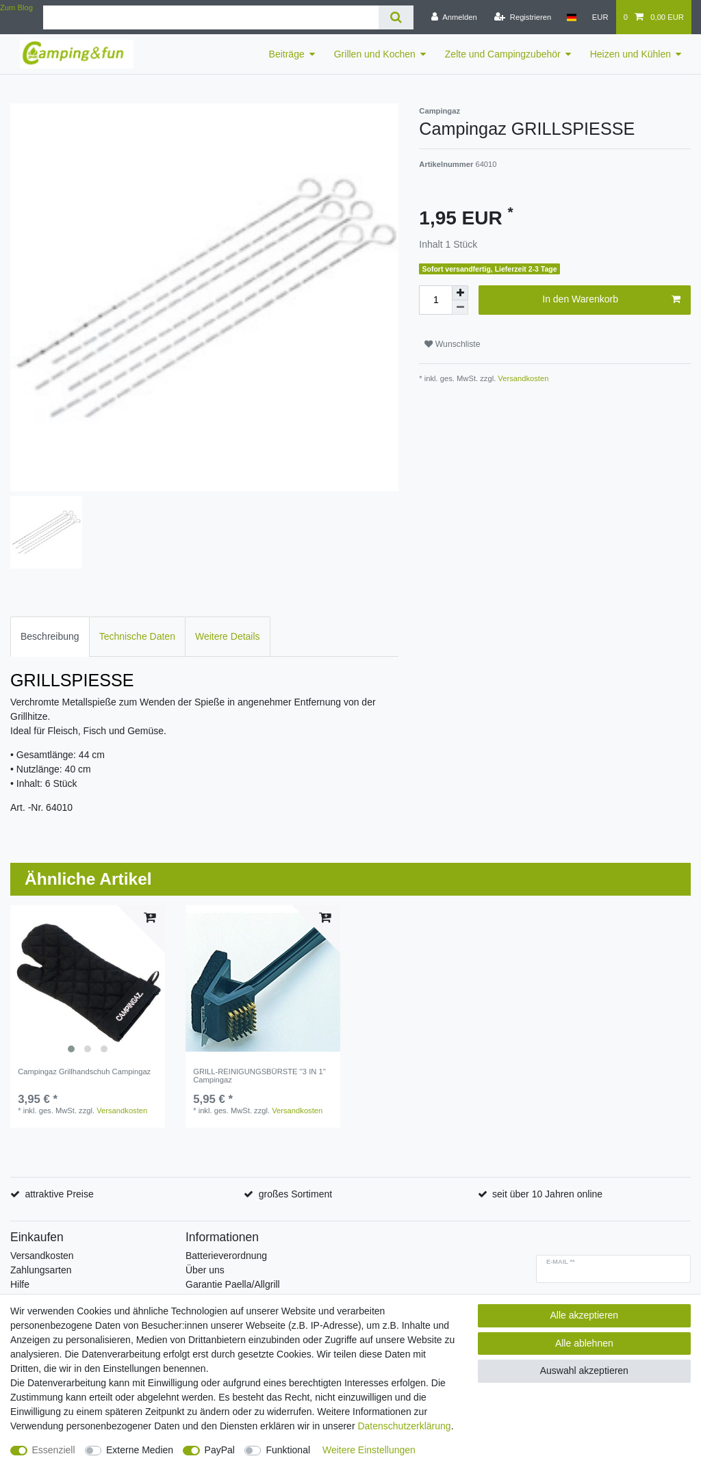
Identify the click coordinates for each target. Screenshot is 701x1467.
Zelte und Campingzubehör (503, 54)
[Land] (571, 17)
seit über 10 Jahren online (547, 1194)
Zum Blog (16, 7)
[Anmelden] (454, 17)
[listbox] (87, 982)
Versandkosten (522, 378)
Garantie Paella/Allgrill (233, 1284)
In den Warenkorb (611, 300)
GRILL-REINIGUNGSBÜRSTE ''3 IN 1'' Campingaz (259, 1075)
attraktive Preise (59, 1194)
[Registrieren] (523, 17)
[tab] (50, 636)
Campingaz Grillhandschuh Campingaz (84, 1071)
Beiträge (287, 54)
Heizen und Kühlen (630, 54)
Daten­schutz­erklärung (403, 1425)
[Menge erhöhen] (460, 292)
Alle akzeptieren (584, 1315)
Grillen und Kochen (375, 54)
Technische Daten (137, 636)
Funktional (288, 1449)
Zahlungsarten (41, 1269)
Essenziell (53, 1449)
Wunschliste (452, 344)
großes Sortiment (295, 1194)
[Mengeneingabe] (435, 300)
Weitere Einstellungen (369, 1449)
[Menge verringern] (460, 307)
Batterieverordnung (226, 1255)
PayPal (220, 1449)
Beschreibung (50, 636)
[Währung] (600, 17)
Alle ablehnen (584, 1343)
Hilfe (19, 1284)
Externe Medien (139, 1449)
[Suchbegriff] (211, 17)
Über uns (205, 1269)
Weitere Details (227, 636)
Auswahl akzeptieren (584, 1370)
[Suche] (396, 17)
